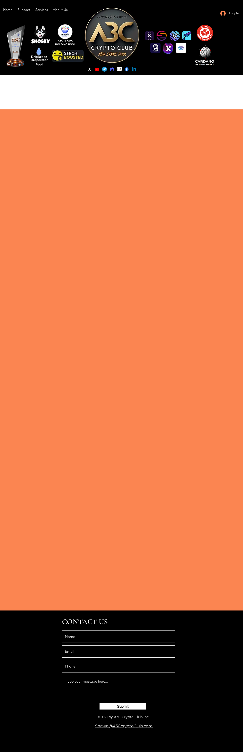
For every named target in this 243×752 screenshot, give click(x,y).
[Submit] (123, 706)
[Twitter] (89, 69)
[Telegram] (104, 69)
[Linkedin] (134, 69)
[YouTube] (97, 69)
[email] (119, 69)
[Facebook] (126, 69)
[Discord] (111, 69)
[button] (24, 9)
